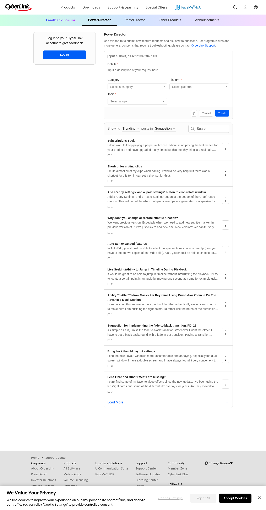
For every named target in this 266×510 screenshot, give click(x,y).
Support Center (146, 468)
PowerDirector (99, 20)
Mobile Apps (72, 474)
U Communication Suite (111, 468)
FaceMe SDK (104, 474)
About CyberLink (42, 468)
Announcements (207, 20)
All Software (72, 468)
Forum (140, 486)
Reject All (203, 501)
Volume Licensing (76, 480)
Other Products (170, 20)
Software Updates (148, 474)
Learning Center (147, 480)
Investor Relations (43, 480)
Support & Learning (123, 7)
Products (68, 7)
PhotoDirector (134, 20)
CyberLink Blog (178, 474)
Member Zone (177, 468)
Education (70, 486)
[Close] (259, 500)
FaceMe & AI (188, 7)
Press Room (39, 474)
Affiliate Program (43, 486)
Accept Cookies (235, 501)
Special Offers (156, 7)
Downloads (91, 7)
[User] (245, 7)
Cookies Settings (170, 501)
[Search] (235, 7)
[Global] (256, 7)
